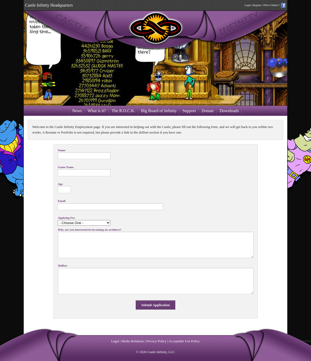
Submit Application (155, 305)
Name (61, 150)
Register (257, 5)
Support (189, 110)
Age (60, 184)
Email (61, 201)
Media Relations (133, 341)
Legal (115, 341)
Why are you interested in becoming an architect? (89, 229)
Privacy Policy (156, 341)
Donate (208, 110)
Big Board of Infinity (159, 110)
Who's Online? (271, 5)
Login (248, 5)
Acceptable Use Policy (184, 341)
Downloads (229, 110)
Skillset (62, 265)
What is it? (97, 110)
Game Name (66, 167)
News (77, 110)
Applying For (66, 217)
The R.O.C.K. (123, 110)
